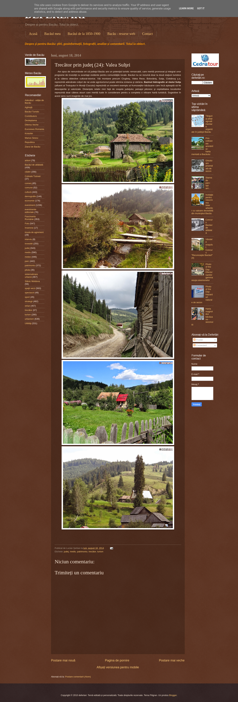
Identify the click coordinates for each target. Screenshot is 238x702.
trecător (92, 551)
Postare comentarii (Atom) (78, 676)
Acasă (33, 34)
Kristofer (29, 133)
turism (100, 551)
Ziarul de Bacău (32, 146)
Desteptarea (31, 120)
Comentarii (200, 345)
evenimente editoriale (30, 210)
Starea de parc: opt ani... (209, 183)
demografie (30, 196)
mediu (73, 551)
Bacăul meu (52, 34)
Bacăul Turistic (32, 111)
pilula (27, 270)
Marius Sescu (31, 138)
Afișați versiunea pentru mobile (118, 667)
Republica (30, 142)
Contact (147, 34)
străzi (27, 306)
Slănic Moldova (32, 281)
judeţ (66, 551)
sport (27, 297)
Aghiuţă (28, 107)
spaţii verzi (30, 288)
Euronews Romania (34, 129)
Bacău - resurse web (121, 34)
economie (29, 200)
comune (29, 187)
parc (27, 261)
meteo (28, 257)
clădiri (28, 171)
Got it (201, 8)
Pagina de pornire (117, 660)
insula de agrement (34, 232)
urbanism (29, 319)
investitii (29, 243)
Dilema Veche (31, 124)
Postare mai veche (171, 660)
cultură (28, 192)
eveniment (30, 205)
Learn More (186, 8)
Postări (198, 340)
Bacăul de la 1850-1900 (84, 34)
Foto (27, 223)
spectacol (29, 292)
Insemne (29, 227)
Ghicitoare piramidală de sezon (209, 166)
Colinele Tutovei (33, 176)
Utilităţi (28, 323)
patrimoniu (82, 551)
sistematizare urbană (31, 275)
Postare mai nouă (63, 660)
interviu (28, 239)
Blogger (173, 695)
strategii (29, 301)
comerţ (28, 183)
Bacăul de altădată (34, 164)
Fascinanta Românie (30, 217)
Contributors (31, 116)
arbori (28, 160)
